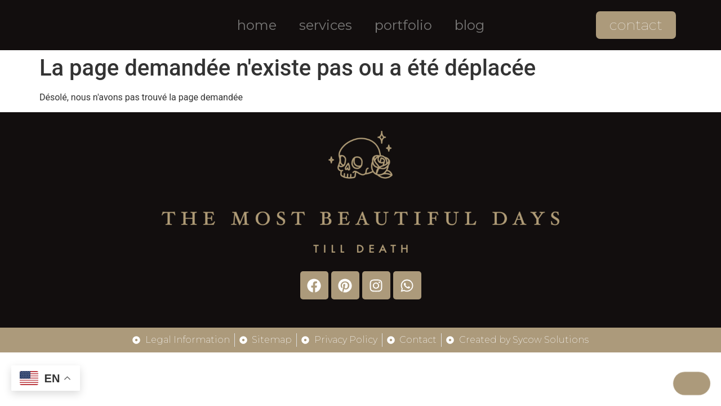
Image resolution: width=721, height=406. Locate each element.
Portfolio (403, 25)
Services (325, 25)
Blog (469, 25)
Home (257, 25)
